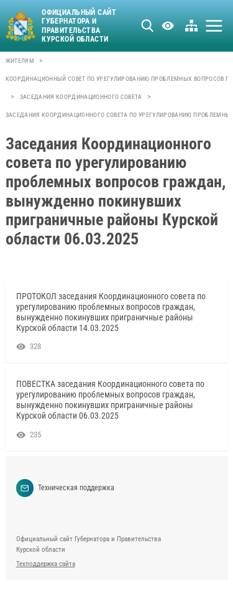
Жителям (20, 60)
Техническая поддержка (65, 488)
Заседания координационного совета (81, 96)
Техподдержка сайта (45, 564)
